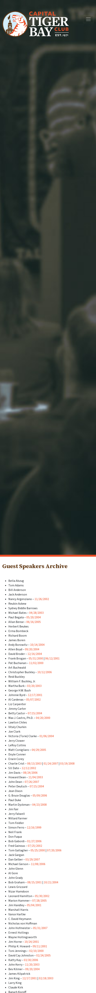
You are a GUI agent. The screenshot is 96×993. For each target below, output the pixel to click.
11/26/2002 (42, 599)
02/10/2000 (36, 951)
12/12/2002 (29, 768)
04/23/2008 (39, 805)
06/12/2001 (52, 658)
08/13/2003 (34, 764)
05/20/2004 (33, 617)
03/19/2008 (67, 764)
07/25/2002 (35, 846)
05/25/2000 (38, 850)
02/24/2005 (43, 955)
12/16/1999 (34, 827)
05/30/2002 (42, 896)
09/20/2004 (32, 649)
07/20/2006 (54, 850)
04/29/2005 (39, 750)
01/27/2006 (34, 841)
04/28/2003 (36, 613)
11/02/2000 (36, 663)
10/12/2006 (44, 672)
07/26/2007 (32, 782)
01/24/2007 (51, 764)
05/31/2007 (40, 928)
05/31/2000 (36, 658)
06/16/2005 (33, 622)
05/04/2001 (34, 905)
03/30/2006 (31, 960)
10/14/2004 (37, 645)
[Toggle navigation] (88, 19)
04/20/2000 (43, 718)
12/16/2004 (35, 654)
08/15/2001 (34, 882)
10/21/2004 (51, 882)
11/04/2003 (35, 777)
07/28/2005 (39, 901)
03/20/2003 (34, 686)
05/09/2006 (40, 795)
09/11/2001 (40, 946)
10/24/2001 (31, 942)
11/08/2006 (38, 864)
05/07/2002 (33, 700)
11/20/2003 (32, 965)
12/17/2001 (35, 695)
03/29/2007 (32, 859)
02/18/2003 (46, 978)
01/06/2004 (46, 736)
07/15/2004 (35, 713)
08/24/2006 (30, 773)
